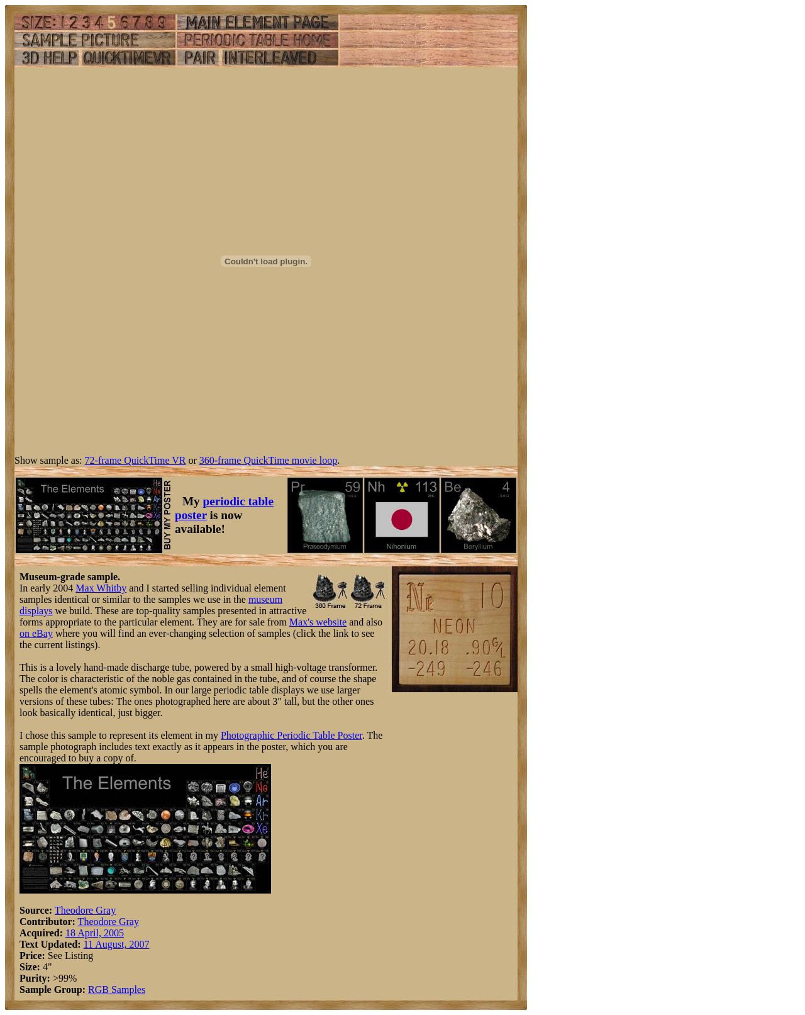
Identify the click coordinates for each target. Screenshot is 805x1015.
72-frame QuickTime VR (135, 460)
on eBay (36, 633)
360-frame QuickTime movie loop (268, 460)
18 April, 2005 (94, 933)
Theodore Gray (85, 910)
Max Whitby (100, 588)
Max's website (318, 622)
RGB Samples (116, 989)
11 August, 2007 (117, 944)
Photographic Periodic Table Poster (291, 735)
